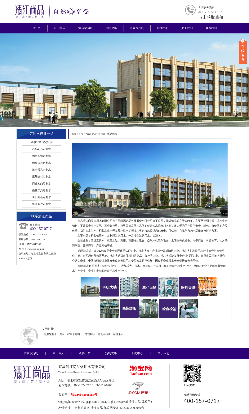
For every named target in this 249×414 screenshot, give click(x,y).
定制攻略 (111, 28)
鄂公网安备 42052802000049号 (124, 407)
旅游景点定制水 (41, 169)
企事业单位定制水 (41, 142)
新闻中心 (162, 28)
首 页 (37, 28)
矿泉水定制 (137, 28)
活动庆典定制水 (41, 162)
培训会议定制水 (41, 204)
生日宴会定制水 (41, 197)
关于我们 (187, 28)
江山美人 (59, 28)
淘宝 (62, 334)
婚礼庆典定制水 (41, 190)
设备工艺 (85, 353)
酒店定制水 (85, 28)
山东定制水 (89, 334)
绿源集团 (118, 334)
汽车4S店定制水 (41, 149)
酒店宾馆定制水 (41, 156)
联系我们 (211, 28)
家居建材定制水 (41, 176)
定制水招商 (104, 334)
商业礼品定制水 (41, 183)
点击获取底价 (211, 17)
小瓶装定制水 (49, 334)
